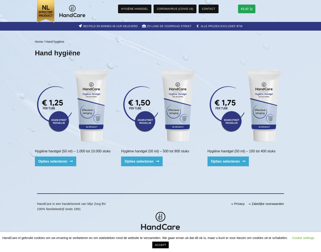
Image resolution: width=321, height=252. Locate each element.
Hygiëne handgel (134, 8)
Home (39, 41)
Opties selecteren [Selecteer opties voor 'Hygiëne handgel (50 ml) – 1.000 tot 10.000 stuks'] (52, 161)
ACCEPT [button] (160, 245)
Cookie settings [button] (303, 238)
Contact (208, 8)
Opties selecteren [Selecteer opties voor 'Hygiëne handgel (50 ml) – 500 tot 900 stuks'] (139, 161)
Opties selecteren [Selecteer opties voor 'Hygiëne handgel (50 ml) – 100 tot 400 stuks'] (225, 161)
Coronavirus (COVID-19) (175, 8)
